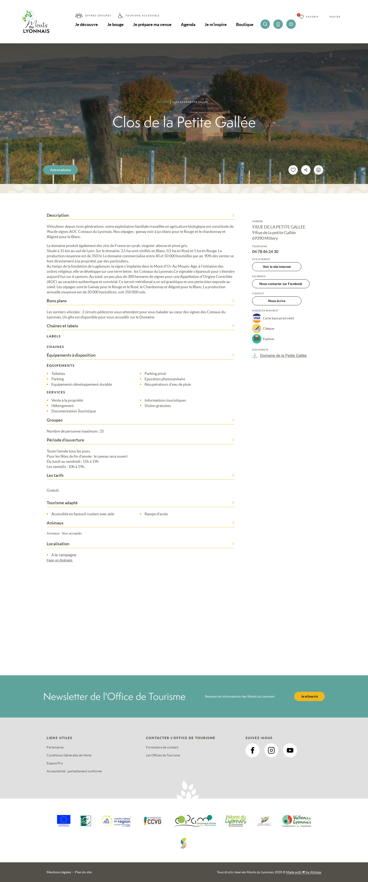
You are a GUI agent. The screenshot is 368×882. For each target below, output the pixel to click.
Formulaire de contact (162, 747)
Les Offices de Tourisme (163, 755)
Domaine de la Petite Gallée (279, 355)
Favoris (312, 16)
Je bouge (115, 24)
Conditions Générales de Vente (69, 755)
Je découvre (86, 24)
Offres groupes (98, 15)
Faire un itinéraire (62, 560)
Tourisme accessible (142, 15)
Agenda (188, 24)
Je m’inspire (216, 24)
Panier (335, 16)
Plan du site (83, 872)
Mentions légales (59, 872)
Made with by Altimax (303, 872)
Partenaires (55, 747)
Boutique (244, 24)
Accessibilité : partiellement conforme (74, 771)
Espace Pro (55, 763)
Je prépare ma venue (152, 24)
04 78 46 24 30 (265, 251)
